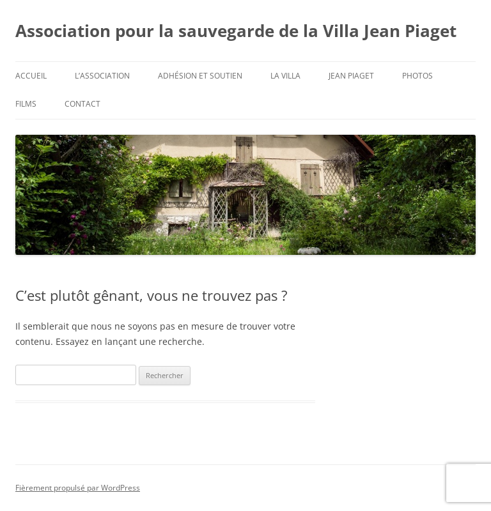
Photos (417, 75)
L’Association (102, 75)
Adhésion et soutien (200, 75)
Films (25, 103)
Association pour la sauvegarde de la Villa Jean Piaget (235, 30)
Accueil (31, 75)
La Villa (285, 75)
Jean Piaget (351, 75)
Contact (82, 103)
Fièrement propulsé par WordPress (77, 487)
